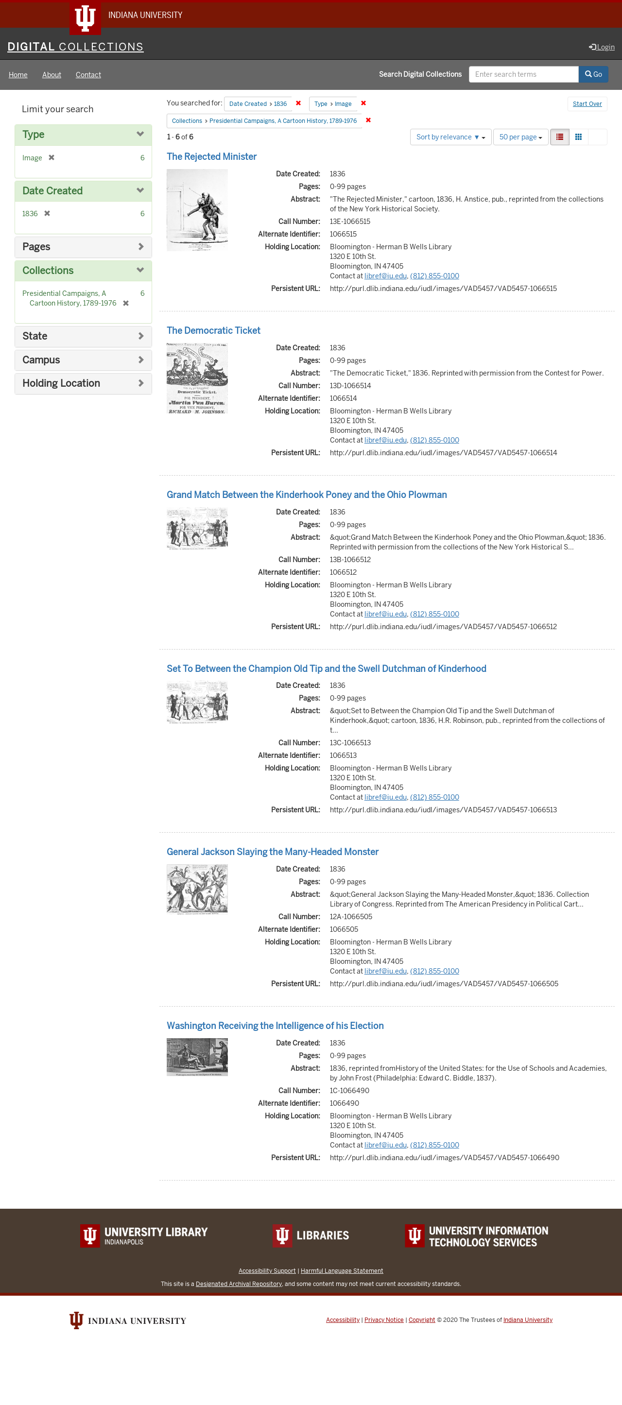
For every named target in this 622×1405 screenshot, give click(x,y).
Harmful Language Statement (342, 1270)
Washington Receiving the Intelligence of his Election (275, 1025)
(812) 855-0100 (434, 276)
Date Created (52, 191)
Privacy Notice (384, 1320)
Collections (47, 271)
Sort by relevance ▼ (450, 137)
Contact (88, 74)
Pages (36, 247)
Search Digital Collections (420, 74)
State (34, 336)
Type (33, 135)
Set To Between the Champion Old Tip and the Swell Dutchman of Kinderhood (326, 668)
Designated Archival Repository (239, 1283)
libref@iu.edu (385, 276)
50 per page (521, 137)
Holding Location (61, 383)
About (51, 74)
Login (602, 47)
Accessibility (343, 1320)
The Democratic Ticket (213, 330)
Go (593, 74)
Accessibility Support (267, 1270)
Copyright (422, 1320)
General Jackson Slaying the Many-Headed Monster (273, 851)
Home (18, 74)
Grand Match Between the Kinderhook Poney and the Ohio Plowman (307, 494)
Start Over (587, 104)
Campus (41, 360)
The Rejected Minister (212, 156)
